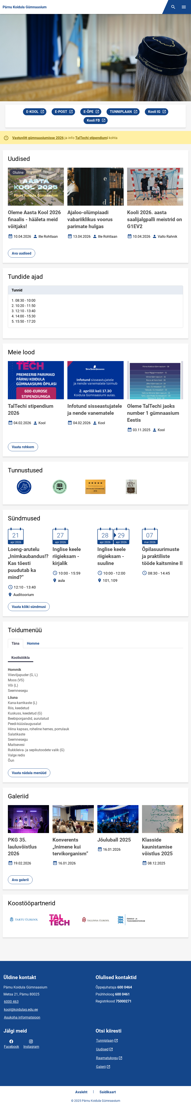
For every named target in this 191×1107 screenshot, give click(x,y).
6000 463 (11, 1002)
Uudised (102, 1049)
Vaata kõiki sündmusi (29, 607)
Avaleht (81, 1092)
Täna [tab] (15, 643)
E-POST (65, 112)
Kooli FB (97, 121)
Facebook (11, 1043)
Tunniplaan (105, 1040)
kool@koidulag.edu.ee (21, 1009)
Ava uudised (21, 253)
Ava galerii (20, 880)
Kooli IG (158, 112)
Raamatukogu (107, 1058)
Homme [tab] (33, 643)
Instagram (31, 1043)
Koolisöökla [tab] (20, 658)
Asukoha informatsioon (22, 1017)
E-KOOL (36, 112)
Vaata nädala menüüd (29, 773)
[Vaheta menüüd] (183, 7)
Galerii (101, 1067)
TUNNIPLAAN (125, 112)
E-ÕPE (92, 112)
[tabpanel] (95, 307)
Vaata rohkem (23, 447)
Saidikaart (108, 1092)
